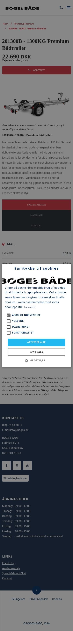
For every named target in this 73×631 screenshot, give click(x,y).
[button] (36, 360)
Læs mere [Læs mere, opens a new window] (29, 307)
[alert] (36, 315)
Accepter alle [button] (36, 342)
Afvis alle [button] (36, 351)
